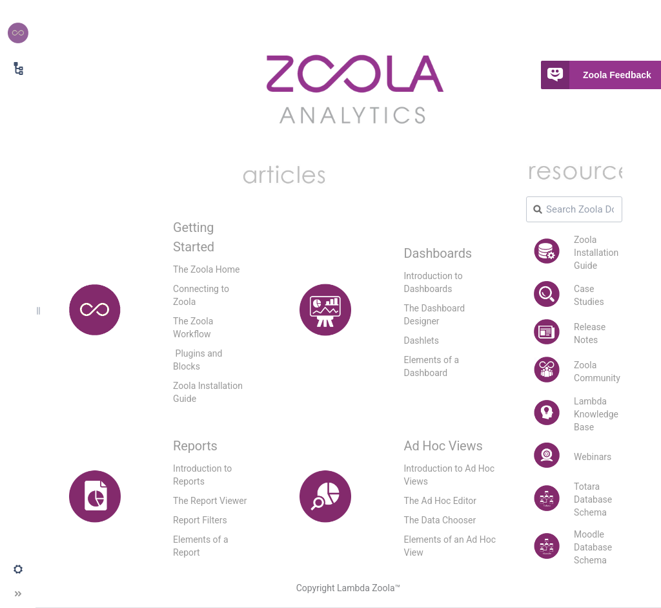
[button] (18, 569)
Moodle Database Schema (593, 547)
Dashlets (421, 340)
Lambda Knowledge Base (596, 414)
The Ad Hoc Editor (440, 501)
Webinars (592, 457)
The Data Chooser (440, 520)
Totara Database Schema (593, 499)
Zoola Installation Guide (596, 253)
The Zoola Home (206, 269)
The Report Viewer (210, 501)
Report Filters (200, 520)
